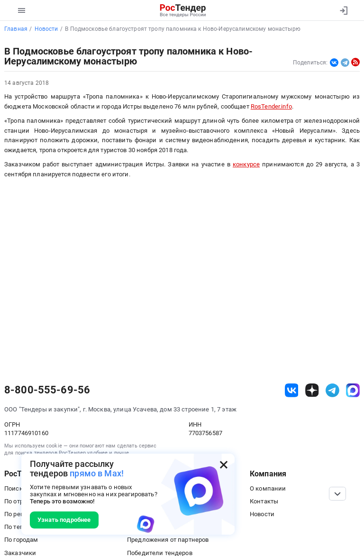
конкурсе (246, 164)
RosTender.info (271, 106)
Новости (262, 514)
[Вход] (343, 10)
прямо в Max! (97, 473)
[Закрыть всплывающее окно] (223, 464)
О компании (268, 488)
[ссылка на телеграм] (332, 390)
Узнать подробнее (64, 519)
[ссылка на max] (353, 390)
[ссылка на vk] (292, 390)
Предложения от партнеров (168, 539)
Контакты (264, 501)
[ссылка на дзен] (312, 390)
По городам (21, 539)
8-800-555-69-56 (47, 390)
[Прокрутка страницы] (337, 494)
